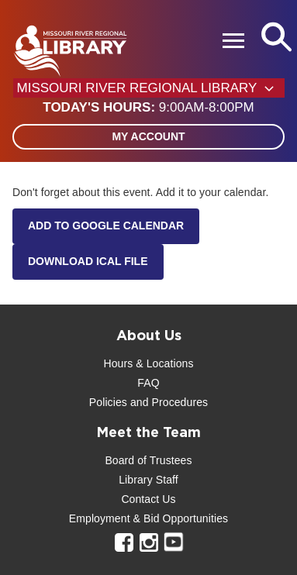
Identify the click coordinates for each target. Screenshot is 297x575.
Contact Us (148, 499)
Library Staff (148, 479)
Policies (108, 402)
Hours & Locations (148, 363)
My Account (148, 136)
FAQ (148, 383)
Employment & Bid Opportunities (148, 518)
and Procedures (167, 402)
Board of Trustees (148, 460)
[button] (148, 108)
